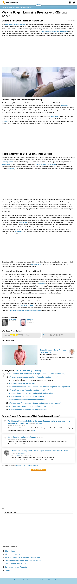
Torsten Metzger (12, 319)
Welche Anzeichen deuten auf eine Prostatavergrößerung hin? (33, 377)
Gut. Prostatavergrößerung (26, 7)
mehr (33, 430)
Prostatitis (11, 168)
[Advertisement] (28, 48)
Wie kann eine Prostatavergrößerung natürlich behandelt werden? (35, 403)
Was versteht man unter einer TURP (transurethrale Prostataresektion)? (37, 374)
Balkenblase (23, 222)
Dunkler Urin (10, 570)
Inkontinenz (64, 105)
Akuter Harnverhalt (12, 554)
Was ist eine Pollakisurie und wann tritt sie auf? (23, 561)
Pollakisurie (55, 116)
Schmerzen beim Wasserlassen (46, 164)
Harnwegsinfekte (7, 162)
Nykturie (5, 121)
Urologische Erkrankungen (13, 7)
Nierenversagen (36, 264)
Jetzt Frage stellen (38, 469)
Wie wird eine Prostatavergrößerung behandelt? (28, 409)
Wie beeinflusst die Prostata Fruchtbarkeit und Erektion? (31, 393)
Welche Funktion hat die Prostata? (22, 383)
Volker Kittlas (30, 319)
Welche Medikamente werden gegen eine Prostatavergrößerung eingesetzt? (39, 387)
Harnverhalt (18, 231)
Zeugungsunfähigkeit (27, 305)
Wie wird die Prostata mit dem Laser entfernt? (27, 400)
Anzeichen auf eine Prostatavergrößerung (54, 31)
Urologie (4, 7)
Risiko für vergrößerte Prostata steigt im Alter (22, 557)
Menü (38, 4)
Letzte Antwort (39, 423)
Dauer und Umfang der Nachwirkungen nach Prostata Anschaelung (39, 451)
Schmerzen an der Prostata (16, 567)
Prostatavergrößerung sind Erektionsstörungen (25, 310)
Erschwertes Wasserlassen (15, 564)
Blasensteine (6, 164)
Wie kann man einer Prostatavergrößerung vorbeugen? (31, 406)
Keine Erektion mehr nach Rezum (22, 437)
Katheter (41, 283)
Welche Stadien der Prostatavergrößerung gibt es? (29, 390)
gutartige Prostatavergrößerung (15, 24)
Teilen (45, 335)
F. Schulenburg (17, 455)
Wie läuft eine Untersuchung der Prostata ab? (27, 397)
